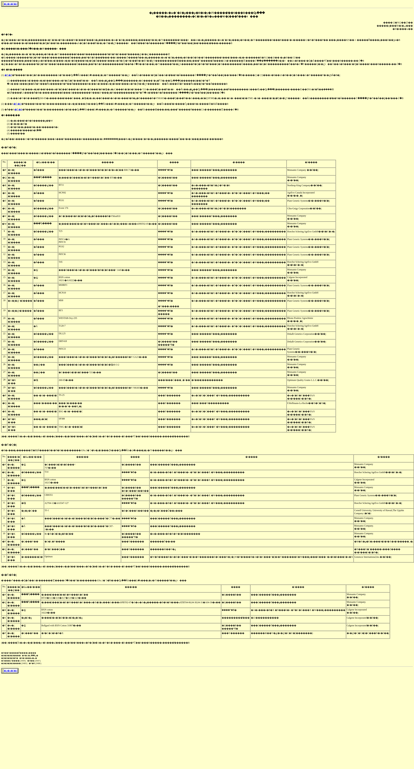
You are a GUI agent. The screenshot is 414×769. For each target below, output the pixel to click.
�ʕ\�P (8, 75)
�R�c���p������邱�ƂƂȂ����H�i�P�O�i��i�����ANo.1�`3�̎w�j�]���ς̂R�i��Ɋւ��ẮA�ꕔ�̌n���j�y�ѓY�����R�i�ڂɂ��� (91, 450)
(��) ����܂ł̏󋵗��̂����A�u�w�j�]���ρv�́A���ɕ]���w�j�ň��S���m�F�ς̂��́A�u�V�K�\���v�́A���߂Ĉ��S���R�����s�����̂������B (95, 436)
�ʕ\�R (18, 109)
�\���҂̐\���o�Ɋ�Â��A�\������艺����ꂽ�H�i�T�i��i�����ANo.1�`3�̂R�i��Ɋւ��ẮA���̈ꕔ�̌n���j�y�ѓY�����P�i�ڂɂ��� (93, 580)
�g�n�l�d (10, 4)
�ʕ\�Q (17, 104)
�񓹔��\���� (2, 4)
